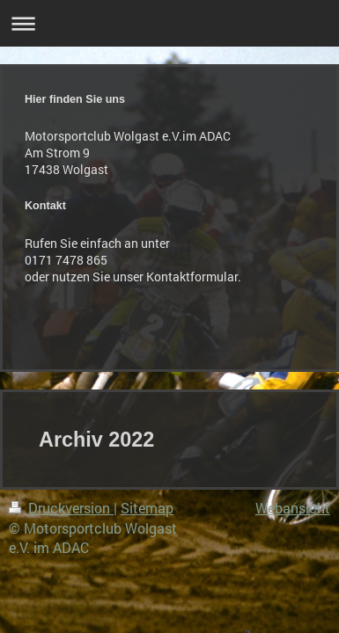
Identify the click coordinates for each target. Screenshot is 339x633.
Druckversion (61, 507)
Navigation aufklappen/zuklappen (169, 23)
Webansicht (292, 507)
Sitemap (147, 507)
